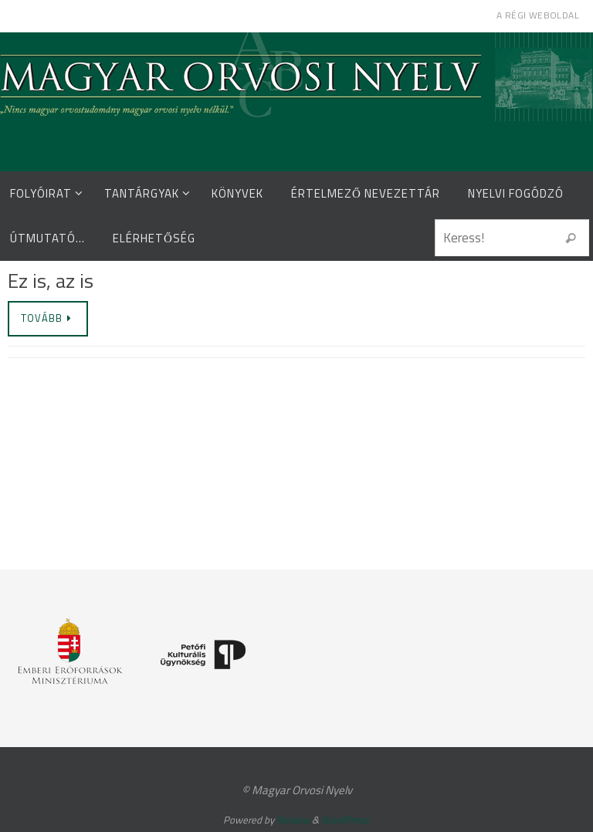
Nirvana (293, 819)
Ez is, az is (50, 280)
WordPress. (346, 819)
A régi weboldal (537, 15)
